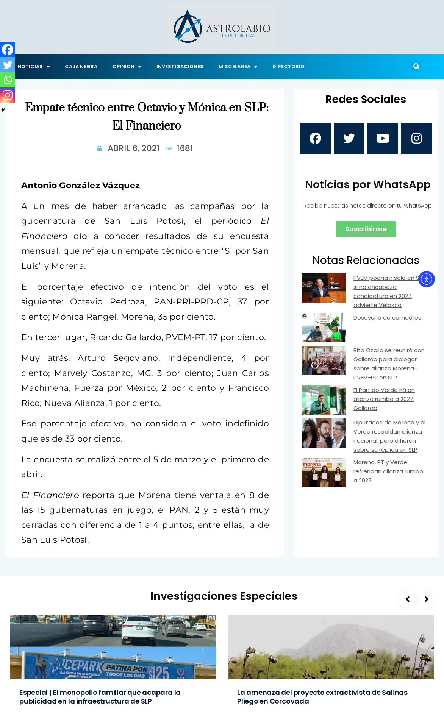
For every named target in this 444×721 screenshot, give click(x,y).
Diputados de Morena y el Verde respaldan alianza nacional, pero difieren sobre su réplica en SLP (389, 438)
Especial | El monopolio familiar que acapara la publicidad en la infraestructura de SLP (100, 697)
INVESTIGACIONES (179, 66)
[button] (416, 67)
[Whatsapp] (7, 79)
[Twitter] (7, 64)
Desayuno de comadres (387, 320)
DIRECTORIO (288, 66)
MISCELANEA (238, 67)
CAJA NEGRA (81, 66)
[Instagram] (7, 95)
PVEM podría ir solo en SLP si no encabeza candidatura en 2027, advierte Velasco (389, 293)
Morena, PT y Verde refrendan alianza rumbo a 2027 (388, 474)
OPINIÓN (127, 67)
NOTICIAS (33, 67)
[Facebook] (7, 49)
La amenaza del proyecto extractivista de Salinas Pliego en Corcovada (322, 697)
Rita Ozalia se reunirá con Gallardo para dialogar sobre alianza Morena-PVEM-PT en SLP (389, 366)
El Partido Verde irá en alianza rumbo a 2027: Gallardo (384, 402)
